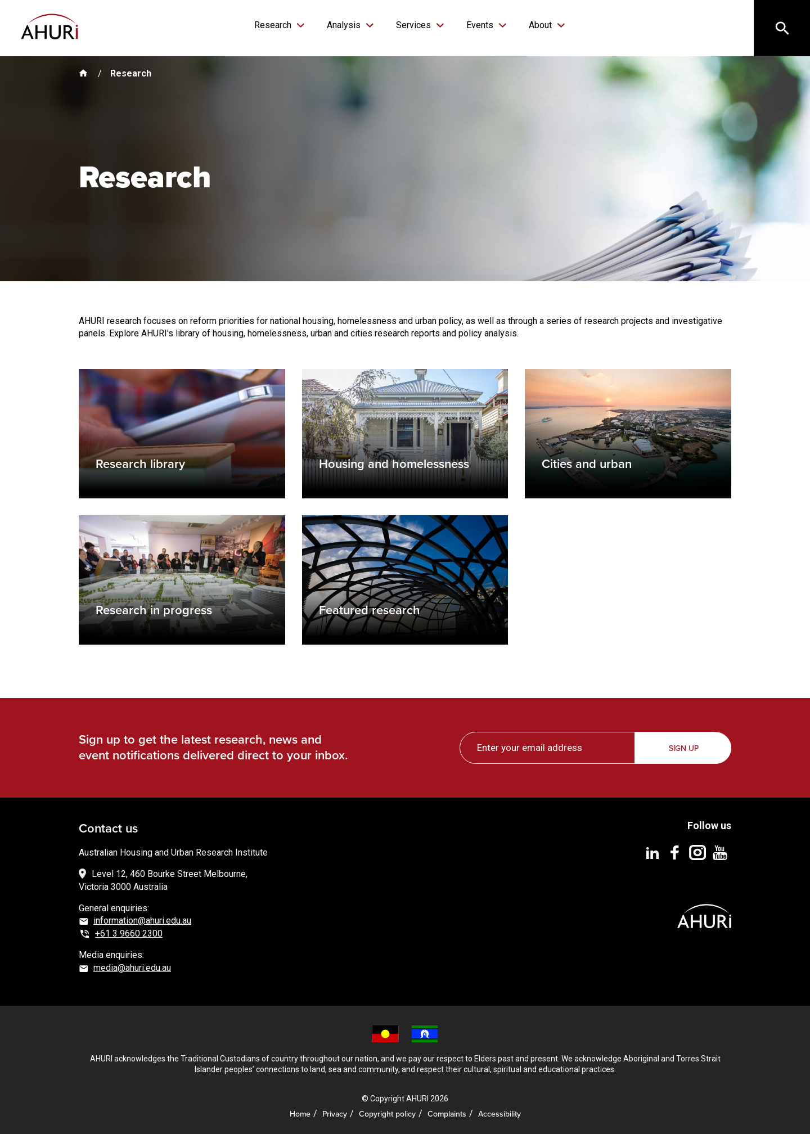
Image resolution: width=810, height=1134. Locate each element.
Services (414, 25)
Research (274, 25)
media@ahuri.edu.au (132, 967)
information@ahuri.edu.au (142, 920)
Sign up (684, 748)
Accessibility (499, 1113)
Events (481, 25)
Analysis (345, 25)
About (541, 25)
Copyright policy (387, 1113)
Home (300, 1113)
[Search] (782, 28)
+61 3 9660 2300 (129, 933)
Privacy (334, 1113)
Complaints (447, 1113)
